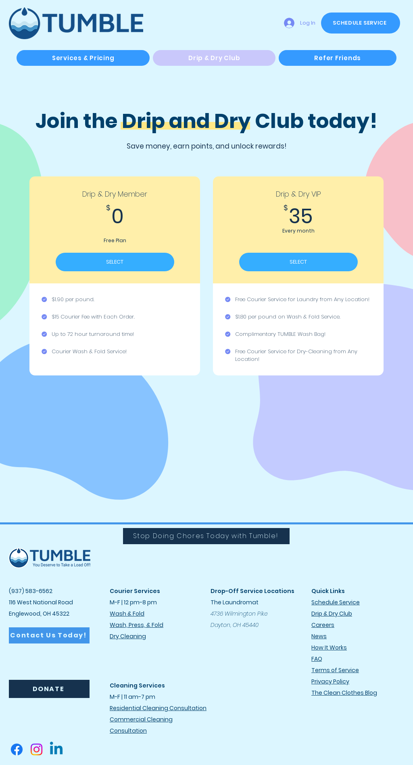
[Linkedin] (56, 749)
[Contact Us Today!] (49, 635)
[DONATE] (49, 689)
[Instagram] (36, 749)
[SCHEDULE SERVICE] (360, 23)
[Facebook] (17, 749)
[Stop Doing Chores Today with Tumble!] (206, 536)
